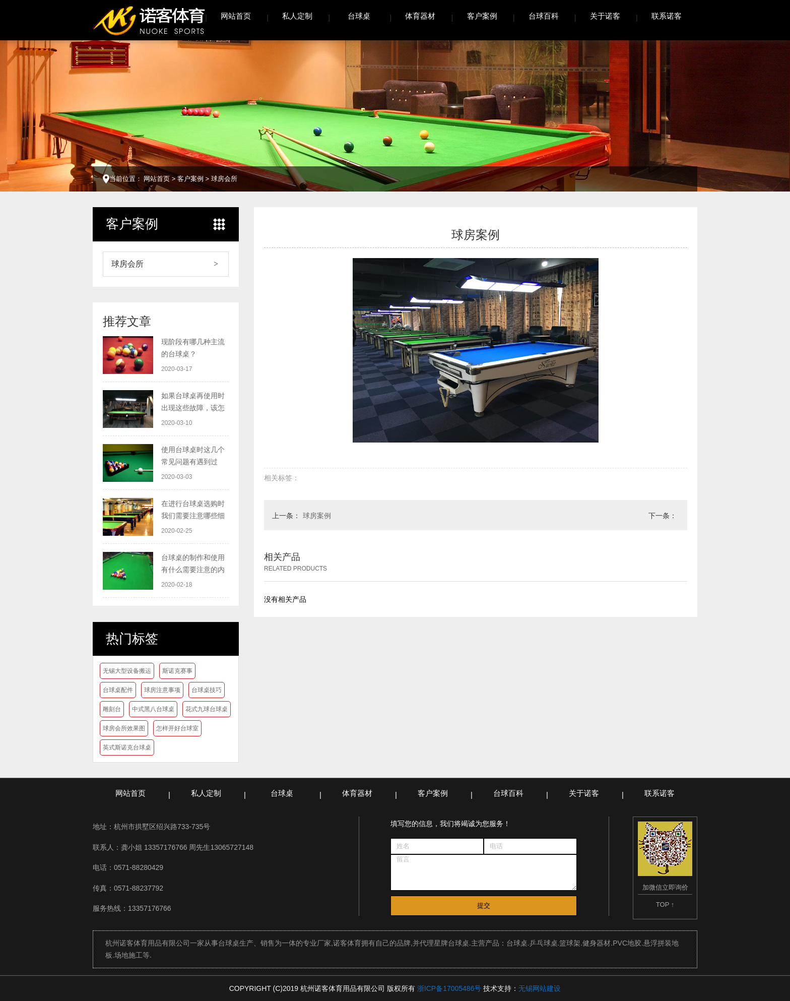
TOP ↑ (665, 904)
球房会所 (224, 178)
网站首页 (236, 16)
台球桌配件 (118, 690)
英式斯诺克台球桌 (127, 747)
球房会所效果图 (124, 728)
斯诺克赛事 (177, 670)
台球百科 (544, 16)
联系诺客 (666, 16)
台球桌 (359, 16)
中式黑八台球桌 (153, 709)
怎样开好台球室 (177, 728)
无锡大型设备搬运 (127, 670)
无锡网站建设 (539, 988)
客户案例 (482, 16)
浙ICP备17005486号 (449, 988)
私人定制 (297, 16)
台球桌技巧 (206, 690)
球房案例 (317, 516)
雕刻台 (112, 709)
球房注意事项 (162, 690)
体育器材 (420, 16)
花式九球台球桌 (206, 709)
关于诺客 (605, 16)
